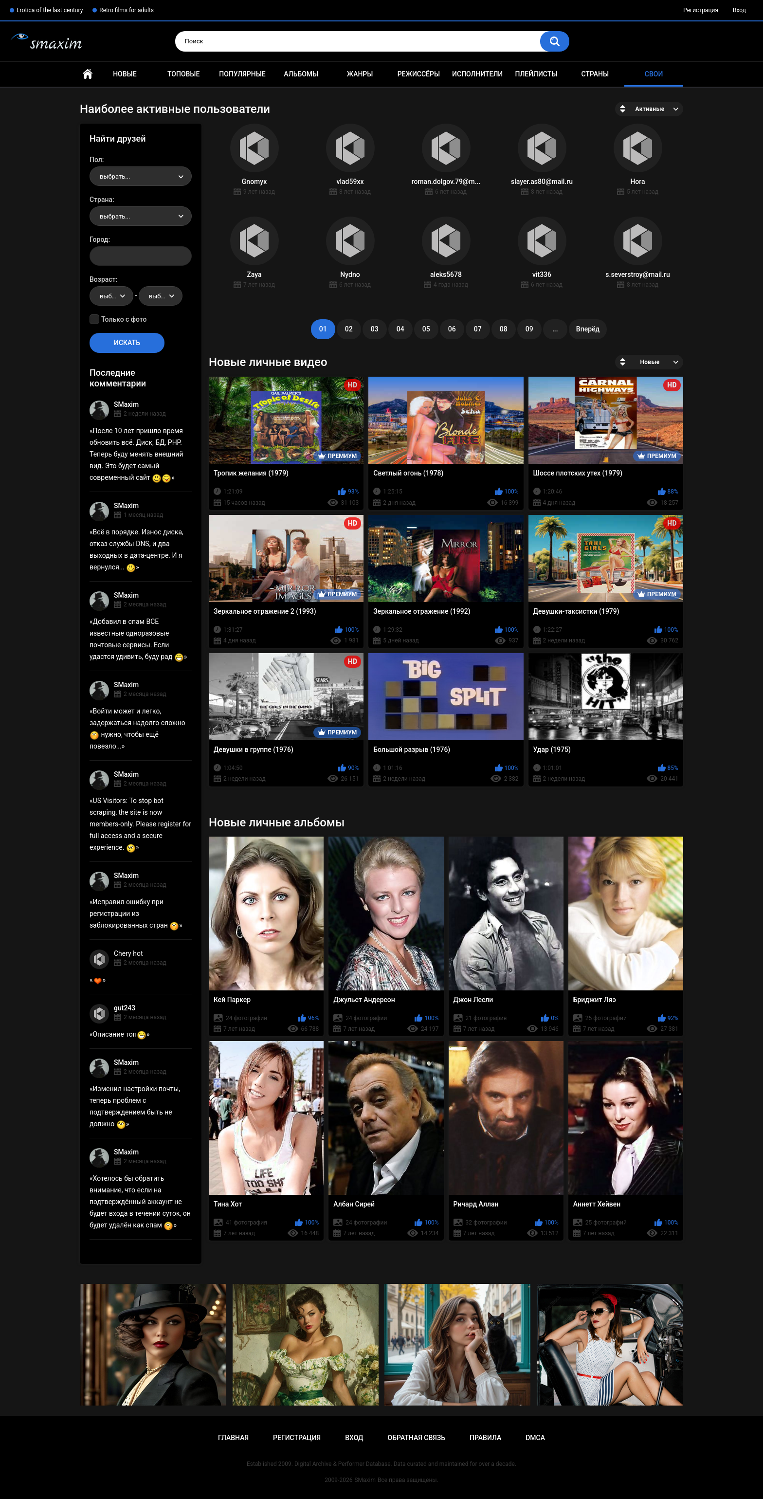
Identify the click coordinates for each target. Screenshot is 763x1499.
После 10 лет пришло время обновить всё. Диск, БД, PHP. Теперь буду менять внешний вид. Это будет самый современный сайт (136, 454)
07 (478, 329)
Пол (96, 160)
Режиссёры (419, 74)
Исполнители (477, 74)
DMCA (535, 1438)
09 (529, 329)
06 (452, 329)
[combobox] (141, 176)
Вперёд (588, 329)
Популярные (242, 74)
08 (504, 329)
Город (99, 239)
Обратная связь (416, 1438)
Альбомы (301, 74)
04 (400, 329)
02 (349, 329)
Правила (485, 1438)
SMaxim (126, 404)
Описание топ (119, 1034)
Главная (87, 74)
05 (426, 329)
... (555, 329)
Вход (739, 10)
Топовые (183, 74)
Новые (124, 74)
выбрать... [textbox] (115, 176)
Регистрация (700, 10)
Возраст (103, 279)
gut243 (124, 1008)
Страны (595, 74)
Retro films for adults (126, 10)
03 (375, 329)
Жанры (360, 74)
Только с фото (123, 319)
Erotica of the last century (50, 10)
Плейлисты (536, 74)
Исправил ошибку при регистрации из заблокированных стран (134, 913)
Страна (101, 199)
